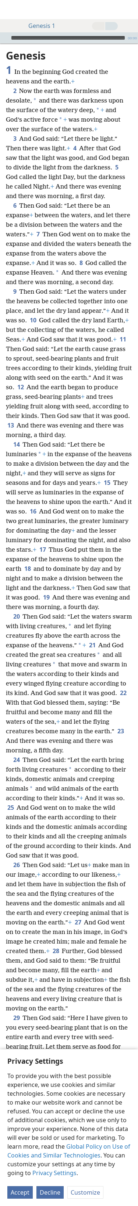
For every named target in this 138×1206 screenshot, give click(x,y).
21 (92, 645)
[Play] (5, 38)
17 (42, 549)
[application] (69, 37)
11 (122, 339)
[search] (129, 9)
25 (10, 808)
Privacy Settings (54, 1173)
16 (33, 511)
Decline (50, 1192)
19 (46, 597)
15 (107, 483)
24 (16, 760)
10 (33, 320)
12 (20, 387)
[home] (11, 9)
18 (27, 569)
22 (123, 693)
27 (77, 922)
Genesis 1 (38, 26)
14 (16, 444)
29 (16, 1018)
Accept (20, 1192)
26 (16, 865)
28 (55, 951)
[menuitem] (11, 9)
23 (120, 731)
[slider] (68, 38)
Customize (85, 1192)
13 (10, 425)
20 (16, 616)
